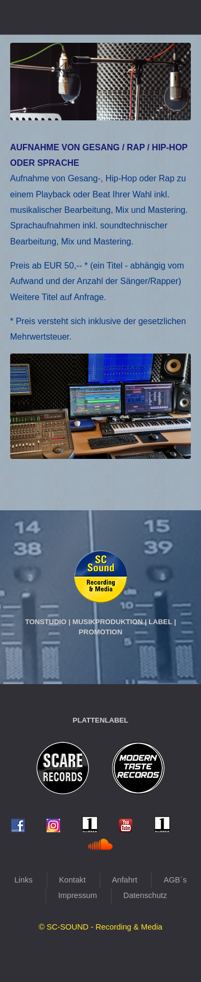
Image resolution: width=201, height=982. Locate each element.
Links (23, 880)
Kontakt (72, 880)
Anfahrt (124, 880)
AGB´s (175, 880)
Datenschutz (145, 895)
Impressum (77, 895)
